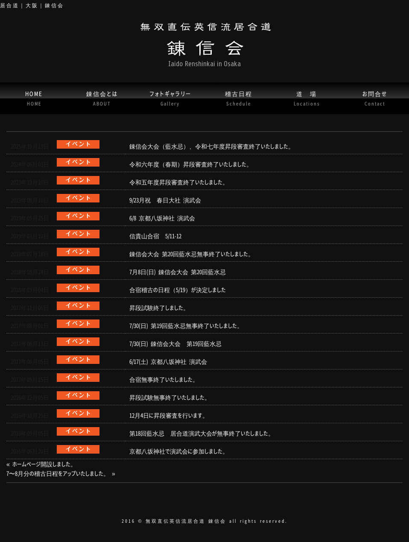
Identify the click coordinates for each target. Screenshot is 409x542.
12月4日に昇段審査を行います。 (168, 415)
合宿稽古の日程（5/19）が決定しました (177, 289)
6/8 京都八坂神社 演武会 (162, 218)
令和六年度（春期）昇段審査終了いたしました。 (190, 164)
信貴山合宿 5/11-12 (155, 236)
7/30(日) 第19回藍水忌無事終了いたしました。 (186, 325)
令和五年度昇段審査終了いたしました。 (178, 182)
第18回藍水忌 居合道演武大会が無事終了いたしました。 (201, 433)
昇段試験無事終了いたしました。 (169, 397)
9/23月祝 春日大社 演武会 (165, 200)
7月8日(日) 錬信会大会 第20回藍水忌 (177, 271)
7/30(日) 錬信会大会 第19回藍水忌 (175, 343)
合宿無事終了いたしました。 (164, 379)
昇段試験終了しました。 (159, 307)
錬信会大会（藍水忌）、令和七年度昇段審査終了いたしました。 (211, 146)
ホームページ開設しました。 (44, 464)
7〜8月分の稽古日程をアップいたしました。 (57, 473)
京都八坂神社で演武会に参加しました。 (178, 451)
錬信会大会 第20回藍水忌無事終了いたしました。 (191, 254)
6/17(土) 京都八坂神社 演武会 (168, 361)
